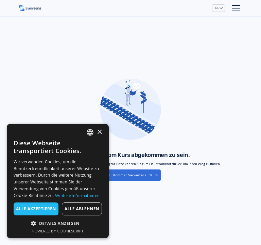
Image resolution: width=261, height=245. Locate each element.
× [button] (99, 132)
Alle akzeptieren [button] (36, 209)
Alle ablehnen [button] (82, 209)
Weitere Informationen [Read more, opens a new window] (77, 195)
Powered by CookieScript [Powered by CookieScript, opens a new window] (58, 231)
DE (217, 8)
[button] (218, 8)
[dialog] (58, 181)
